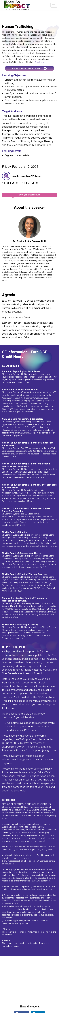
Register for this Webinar (29, 68)
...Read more (39, 62)
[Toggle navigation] (53, 5)
